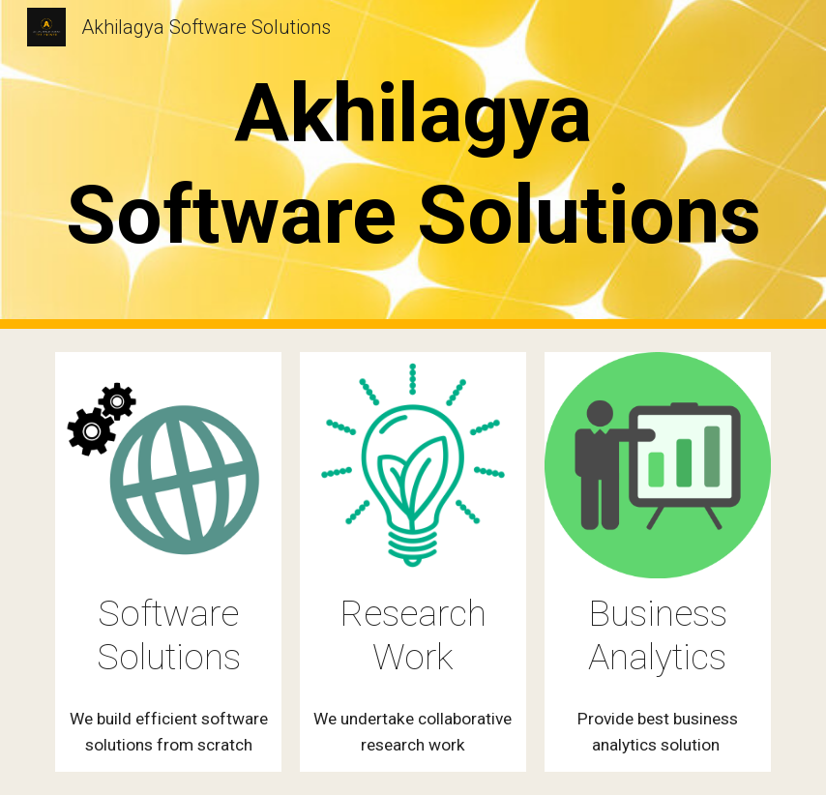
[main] (412, 164)
